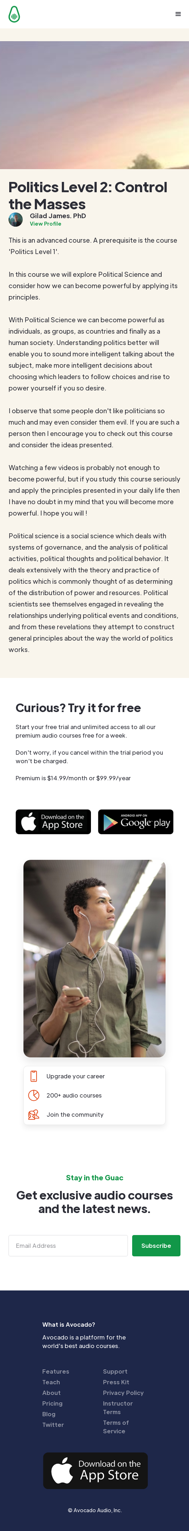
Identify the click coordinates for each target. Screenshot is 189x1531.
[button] (178, 14)
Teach (51, 1382)
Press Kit (116, 1382)
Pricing (52, 1403)
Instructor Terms (118, 1408)
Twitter (53, 1424)
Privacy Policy (123, 1392)
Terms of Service (116, 1427)
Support (115, 1371)
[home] (12, 14)
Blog (48, 1414)
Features (55, 1371)
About (51, 1392)
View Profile (45, 223)
